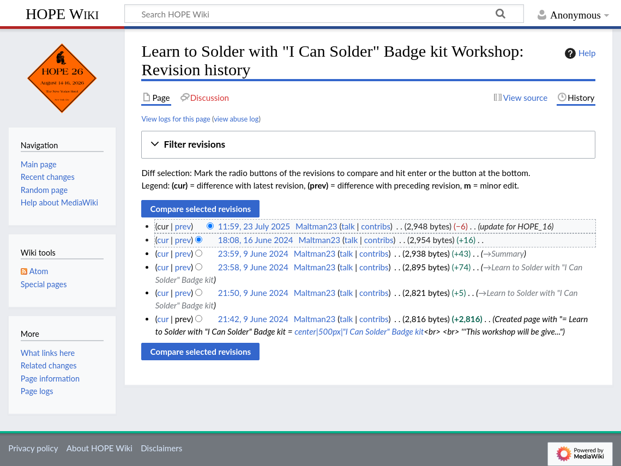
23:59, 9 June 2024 (253, 253)
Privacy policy (33, 448)
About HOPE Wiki (99, 448)
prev (183, 226)
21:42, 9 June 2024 (253, 319)
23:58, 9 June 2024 (253, 267)
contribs (375, 226)
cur (162, 240)
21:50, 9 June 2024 (253, 293)
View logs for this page (175, 118)
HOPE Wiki (62, 13)
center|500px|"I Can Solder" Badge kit (359, 331)
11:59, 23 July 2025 (254, 226)
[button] (368, 145)
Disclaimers (161, 448)
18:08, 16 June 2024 (255, 240)
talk (347, 226)
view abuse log (236, 118)
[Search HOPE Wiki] (324, 13)
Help (578, 53)
